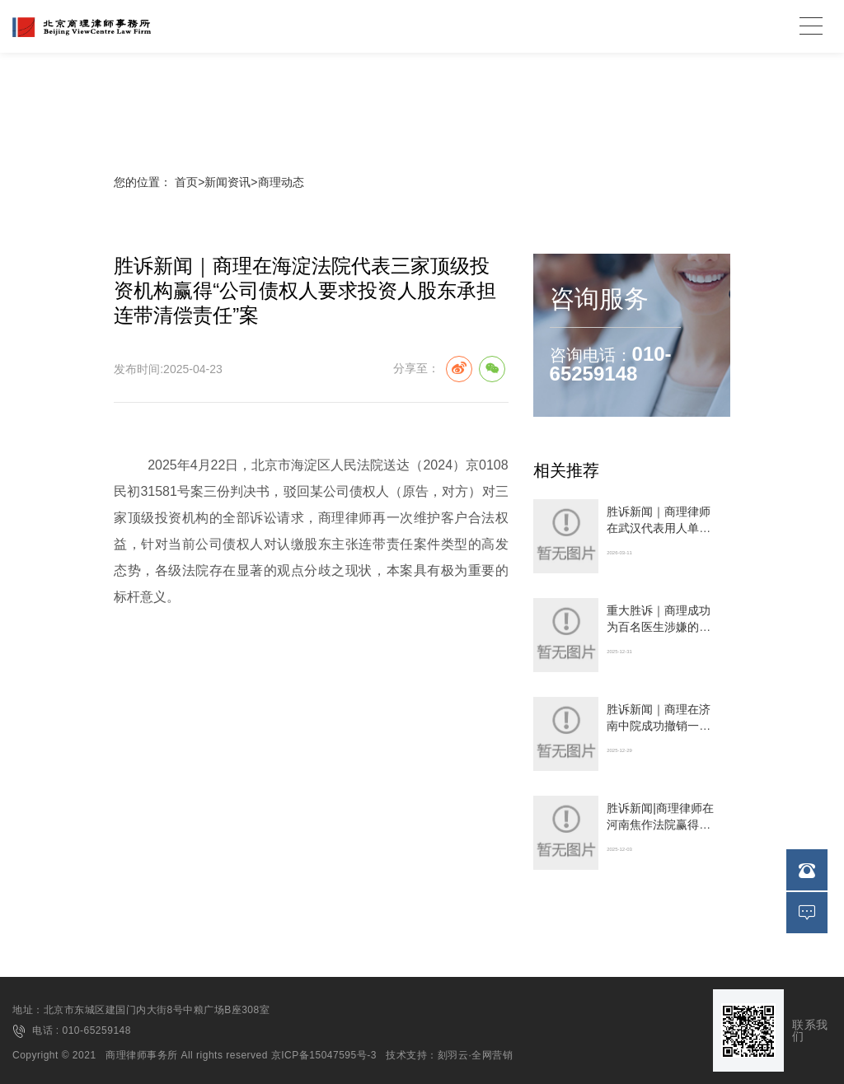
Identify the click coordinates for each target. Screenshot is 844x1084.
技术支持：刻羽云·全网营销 (449, 1055)
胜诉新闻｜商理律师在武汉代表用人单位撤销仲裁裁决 (658, 528)
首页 (186, 182)
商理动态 (281, 182)
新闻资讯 (227, 182)
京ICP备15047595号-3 (324, 1055)
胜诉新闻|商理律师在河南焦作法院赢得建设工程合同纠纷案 (660, 824)
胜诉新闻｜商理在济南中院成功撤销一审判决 (658, 726)
